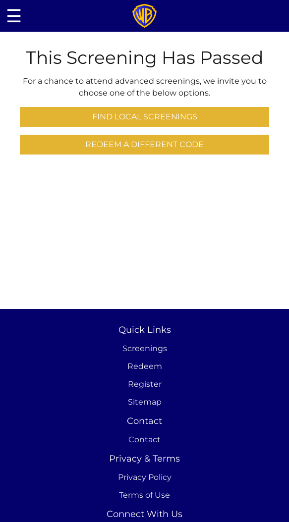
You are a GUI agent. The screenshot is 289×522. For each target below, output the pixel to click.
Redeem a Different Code (144, 144)
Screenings (144, 348)
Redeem (144, 366)
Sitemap (145, 402)
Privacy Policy (145, 477)
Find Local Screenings (144, 116)
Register (145, 384)
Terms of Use (144, 495)
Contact (144, 439)
